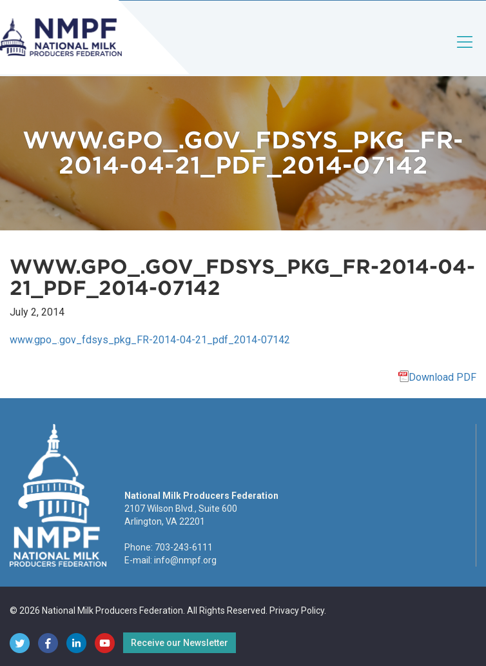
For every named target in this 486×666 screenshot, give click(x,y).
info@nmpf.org (185, 560)
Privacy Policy (296, 610)
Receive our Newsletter (179, 643)
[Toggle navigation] (465, 52)
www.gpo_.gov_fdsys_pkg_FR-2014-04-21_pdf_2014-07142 (150, 340)
